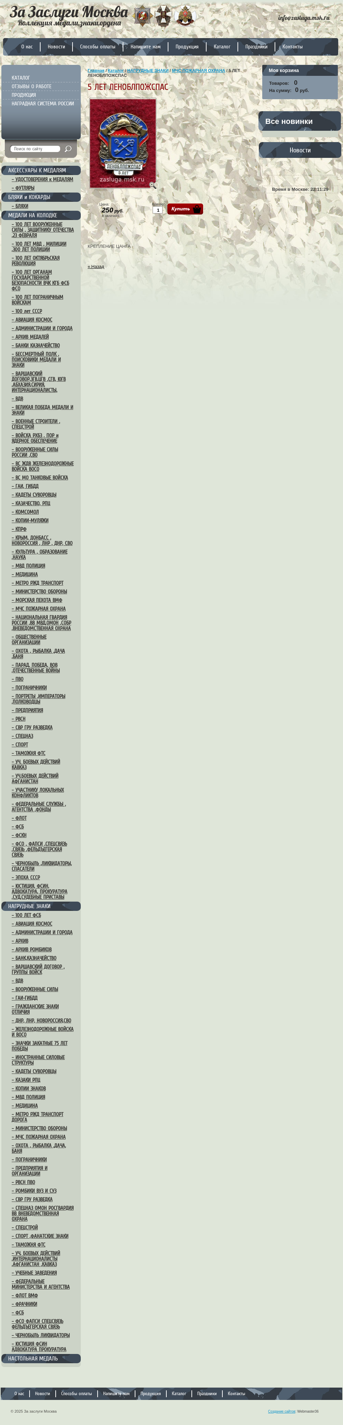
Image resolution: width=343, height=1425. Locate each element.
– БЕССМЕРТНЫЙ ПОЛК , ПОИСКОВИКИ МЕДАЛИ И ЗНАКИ (36, 359)
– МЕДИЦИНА (25, 574)
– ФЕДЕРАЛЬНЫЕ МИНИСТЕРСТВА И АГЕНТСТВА (41, 1284)
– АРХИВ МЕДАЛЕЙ (30, 337)
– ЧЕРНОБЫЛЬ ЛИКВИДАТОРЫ (41, 1335)
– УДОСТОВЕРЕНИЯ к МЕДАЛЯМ (42, 179)
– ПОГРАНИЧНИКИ (29, 688)
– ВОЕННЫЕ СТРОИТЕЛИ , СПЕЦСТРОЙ (36, 424)
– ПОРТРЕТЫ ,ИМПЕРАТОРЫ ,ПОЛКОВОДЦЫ (38, 699)
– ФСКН (19, 835)
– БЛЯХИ (20, 206)
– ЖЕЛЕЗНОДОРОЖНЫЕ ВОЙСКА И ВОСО (43, 1032)
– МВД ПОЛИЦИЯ (28, 566)
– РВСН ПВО (23, 1182)
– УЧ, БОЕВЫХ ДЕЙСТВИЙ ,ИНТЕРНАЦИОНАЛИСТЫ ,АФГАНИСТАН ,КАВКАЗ (36, 1259)
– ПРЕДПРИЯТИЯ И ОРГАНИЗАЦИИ (29, 1171)
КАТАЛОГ (21, 78)
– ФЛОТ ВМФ (25, 1295)
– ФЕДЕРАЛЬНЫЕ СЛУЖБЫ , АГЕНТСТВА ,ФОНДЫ (39, 806)
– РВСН (18, 719)
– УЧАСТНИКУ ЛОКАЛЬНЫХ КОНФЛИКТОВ (38, 792)
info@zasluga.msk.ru (304, 18)
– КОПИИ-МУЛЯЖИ (30, 520)
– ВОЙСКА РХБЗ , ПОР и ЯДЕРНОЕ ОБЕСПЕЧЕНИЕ (35, 438)
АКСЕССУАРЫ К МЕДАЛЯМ (37, 170)
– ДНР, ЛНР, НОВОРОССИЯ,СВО (41, 1020)
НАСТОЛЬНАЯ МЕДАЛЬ (33, 1358)
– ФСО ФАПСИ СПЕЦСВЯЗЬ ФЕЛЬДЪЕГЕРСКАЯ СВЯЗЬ (37, 1324)
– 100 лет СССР (27, 311)
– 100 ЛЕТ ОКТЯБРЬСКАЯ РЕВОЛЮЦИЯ (35, 260)
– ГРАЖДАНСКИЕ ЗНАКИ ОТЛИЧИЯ (35, 1009)
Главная (96, 70)
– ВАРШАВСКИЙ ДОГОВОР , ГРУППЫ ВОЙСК (38, 969)
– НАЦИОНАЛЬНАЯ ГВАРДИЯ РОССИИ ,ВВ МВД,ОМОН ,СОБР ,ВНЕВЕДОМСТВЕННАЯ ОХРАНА (41, 623)
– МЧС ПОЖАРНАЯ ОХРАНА (39, 609)
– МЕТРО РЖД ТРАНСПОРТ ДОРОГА (37, 1117)
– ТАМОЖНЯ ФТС (28, 753)
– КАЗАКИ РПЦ (26, 1080)
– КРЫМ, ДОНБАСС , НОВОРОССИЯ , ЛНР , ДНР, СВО (42, 540)
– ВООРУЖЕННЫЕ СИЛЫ (35, 989)
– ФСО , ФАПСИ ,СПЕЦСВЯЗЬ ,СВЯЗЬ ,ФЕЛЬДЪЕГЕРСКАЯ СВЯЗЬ (39, 849)
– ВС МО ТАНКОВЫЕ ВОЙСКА (40, 477)
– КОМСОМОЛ (25, 512)
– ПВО (17, 679)
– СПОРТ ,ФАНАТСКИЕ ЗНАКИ (40, 1236)
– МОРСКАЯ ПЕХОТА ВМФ (37, 600)
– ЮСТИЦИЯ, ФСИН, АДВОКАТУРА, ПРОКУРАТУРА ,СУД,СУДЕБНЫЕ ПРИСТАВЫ (39, 891)
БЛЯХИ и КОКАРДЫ (29, 197)
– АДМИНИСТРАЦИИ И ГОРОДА (42, 328)
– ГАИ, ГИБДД (25, 486)
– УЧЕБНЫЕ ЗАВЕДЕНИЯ (34, 1273)
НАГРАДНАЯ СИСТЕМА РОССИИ (43, 104)
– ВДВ (17, 399)
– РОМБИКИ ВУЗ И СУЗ (34, 1191)
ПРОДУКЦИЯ (24, 95)
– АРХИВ (20, 941)
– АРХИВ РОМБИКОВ (32, 949)
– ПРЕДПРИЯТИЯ (27, 710)
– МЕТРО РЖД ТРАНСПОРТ (37, 583)
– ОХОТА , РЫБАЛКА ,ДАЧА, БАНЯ (39, 1148)
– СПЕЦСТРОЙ (25, 1227)
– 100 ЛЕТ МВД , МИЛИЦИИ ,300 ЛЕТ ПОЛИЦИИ (39, 246)
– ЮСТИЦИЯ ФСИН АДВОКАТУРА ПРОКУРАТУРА (39, 1346)
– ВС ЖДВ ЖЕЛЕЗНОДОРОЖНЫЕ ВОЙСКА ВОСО (43, 466)
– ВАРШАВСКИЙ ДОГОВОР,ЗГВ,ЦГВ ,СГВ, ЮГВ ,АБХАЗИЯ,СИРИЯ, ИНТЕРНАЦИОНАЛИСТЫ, (39, 382)
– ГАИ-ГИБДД (24, 998)
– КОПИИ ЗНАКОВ (29, 1088)
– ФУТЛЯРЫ (23, 188)
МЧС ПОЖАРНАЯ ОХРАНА (198, 70)
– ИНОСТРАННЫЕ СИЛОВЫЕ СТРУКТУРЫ (38, 1060)
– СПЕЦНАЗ (22, 736)
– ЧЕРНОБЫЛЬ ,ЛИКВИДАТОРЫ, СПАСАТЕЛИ (42, 866)
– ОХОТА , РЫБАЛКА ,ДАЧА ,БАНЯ (38, 653)
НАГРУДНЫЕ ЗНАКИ (29, 906)
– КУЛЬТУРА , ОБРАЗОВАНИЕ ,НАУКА (39, 554)
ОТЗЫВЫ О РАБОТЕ (32, 86)
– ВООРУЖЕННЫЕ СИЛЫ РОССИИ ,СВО (35, 452)
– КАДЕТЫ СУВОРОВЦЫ (34, 495)
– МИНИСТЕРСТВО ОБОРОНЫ (39, 591)
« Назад (96, 266)
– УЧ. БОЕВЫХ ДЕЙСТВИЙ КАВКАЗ (36, 764)
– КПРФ (19, 529)
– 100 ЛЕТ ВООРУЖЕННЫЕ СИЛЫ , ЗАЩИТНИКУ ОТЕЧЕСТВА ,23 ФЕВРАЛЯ (43, 230)
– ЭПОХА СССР (26, 877)
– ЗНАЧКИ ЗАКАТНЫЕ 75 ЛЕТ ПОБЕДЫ (39, 1046)
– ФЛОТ (19, 818)
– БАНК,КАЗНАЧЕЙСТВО (34, 958)
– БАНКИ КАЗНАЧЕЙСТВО (36, 345)
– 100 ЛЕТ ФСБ (26, 915)
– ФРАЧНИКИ (24, 1304)
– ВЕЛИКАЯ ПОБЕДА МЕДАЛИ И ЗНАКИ (42, 410)
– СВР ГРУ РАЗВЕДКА (32, 727)
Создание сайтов (281, 1411)
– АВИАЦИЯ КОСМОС (32, 320)
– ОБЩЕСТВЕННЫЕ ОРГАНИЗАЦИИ (29, 639)
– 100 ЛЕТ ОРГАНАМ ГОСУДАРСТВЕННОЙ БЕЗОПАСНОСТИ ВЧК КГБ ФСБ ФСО (40, 280)
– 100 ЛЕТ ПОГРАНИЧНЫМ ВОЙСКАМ (37, 299)
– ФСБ (18, 827)
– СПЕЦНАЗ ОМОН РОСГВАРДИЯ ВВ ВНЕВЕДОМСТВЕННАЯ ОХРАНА (43, 1213)
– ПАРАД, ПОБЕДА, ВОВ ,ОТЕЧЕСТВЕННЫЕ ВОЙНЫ (36, 667)
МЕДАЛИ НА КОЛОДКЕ (32, 215)
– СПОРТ (20, 745)
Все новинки (289, 121)
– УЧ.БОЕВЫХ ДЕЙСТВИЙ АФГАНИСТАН (35, 778)
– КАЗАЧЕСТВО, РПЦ (31, 503)
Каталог (116, 70)
